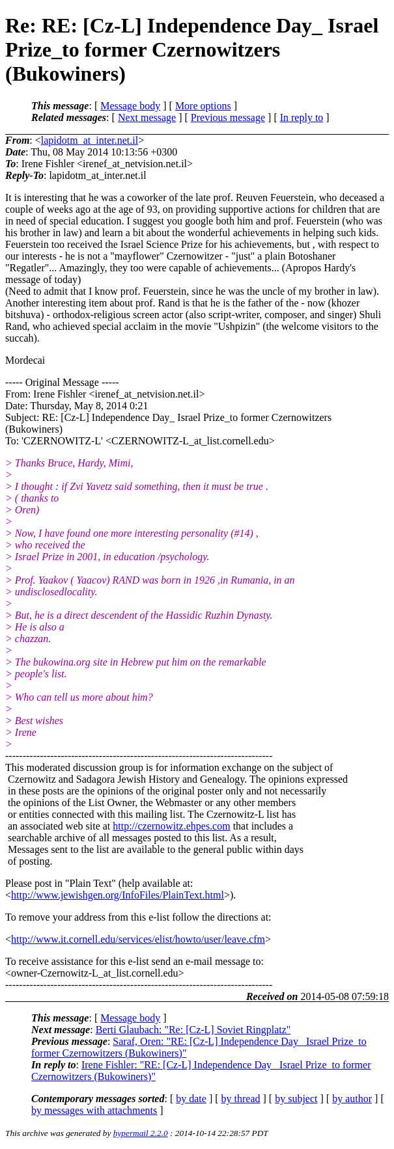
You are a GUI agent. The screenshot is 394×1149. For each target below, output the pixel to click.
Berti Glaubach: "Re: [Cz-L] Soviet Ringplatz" (193, 1029)
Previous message (228, 117)
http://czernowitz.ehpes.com (171, 825)
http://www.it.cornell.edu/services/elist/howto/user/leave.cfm (138, 939)
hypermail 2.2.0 (140, 1133)
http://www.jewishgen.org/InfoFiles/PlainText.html (117, 894)
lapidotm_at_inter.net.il (89, 140)
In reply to (302, 117)
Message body (130, 105)
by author (352, 1098)
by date (191, 1098)
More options (203, 105)
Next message (147, 117)
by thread (240, 1098)
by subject (296, 1098)
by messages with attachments (94, 1110)
